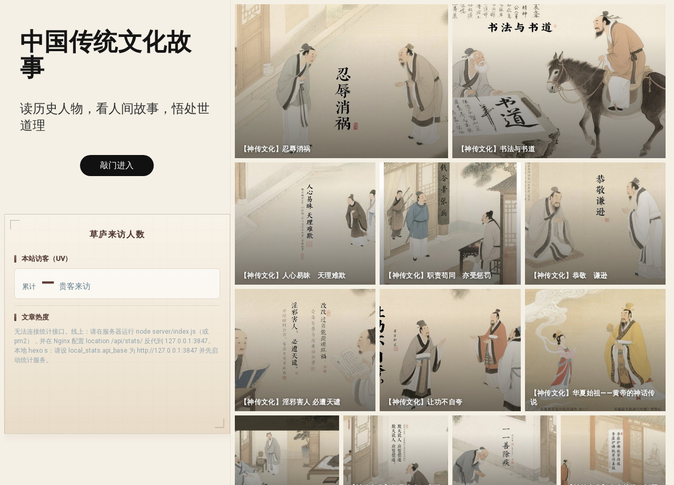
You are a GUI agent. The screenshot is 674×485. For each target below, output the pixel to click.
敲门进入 (117, 165)
